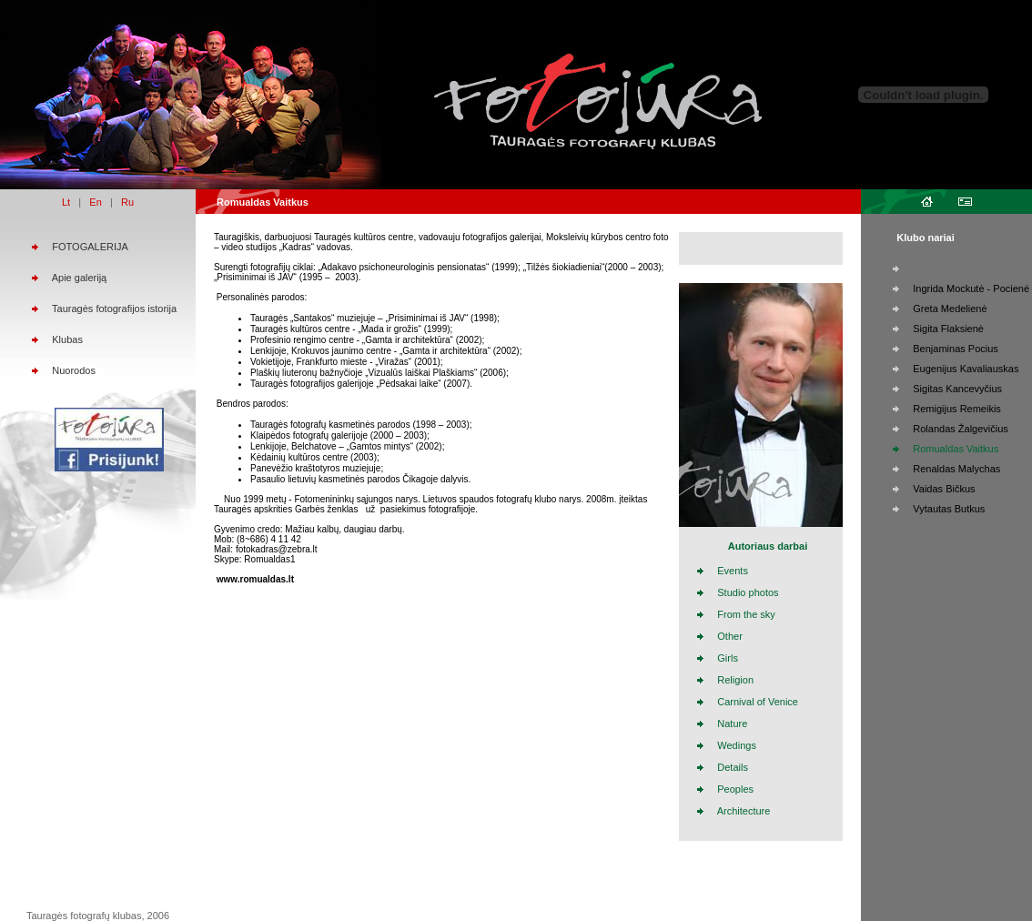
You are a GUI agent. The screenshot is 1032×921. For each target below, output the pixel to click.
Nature (732, 723)
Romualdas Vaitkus (955, 448)
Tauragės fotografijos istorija (114, 308)
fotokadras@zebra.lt (277, 549)
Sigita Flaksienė (948, 328)
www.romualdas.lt (255, 579)
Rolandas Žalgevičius (960, 428)
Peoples (735, 789)
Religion (735, 679)
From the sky (746, 614)
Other (730, 636)
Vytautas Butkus (949, 508)
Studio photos (747, 592)
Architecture (744, 810)
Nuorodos (74, 370)
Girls (727, 658)
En (95, 202)
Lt (66, 202)
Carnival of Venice (757, 701)
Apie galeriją (79, 277)
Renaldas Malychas (956, 468)
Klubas (67, 339)
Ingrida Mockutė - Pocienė (971, 288)
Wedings (736, 745)
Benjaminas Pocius (955, 348)
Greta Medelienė (949, 308)
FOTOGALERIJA (90, 246)
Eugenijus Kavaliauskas (965, 368)
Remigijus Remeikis (957, 408)
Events (732, 570)
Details (732, 767)
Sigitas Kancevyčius (957, 388)
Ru (127, 202)
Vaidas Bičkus (944, 488)
